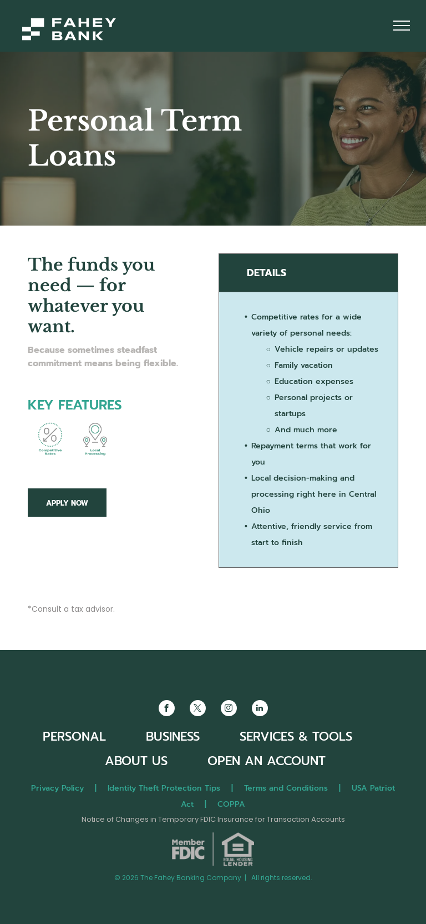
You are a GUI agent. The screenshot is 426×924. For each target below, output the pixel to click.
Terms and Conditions (286, 788)
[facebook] (167, 709)
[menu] (401, 25)
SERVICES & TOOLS (296, 736)
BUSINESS (173, 736)
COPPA (231, 804)
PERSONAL (74, 736)
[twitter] (198, 709)
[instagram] (229, 709)
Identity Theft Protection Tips (164, 788)
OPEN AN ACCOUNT (266, 761)
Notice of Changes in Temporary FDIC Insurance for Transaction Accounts (213, 819)
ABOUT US (136, 761)
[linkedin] (260, 709)
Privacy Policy (57, 788)
